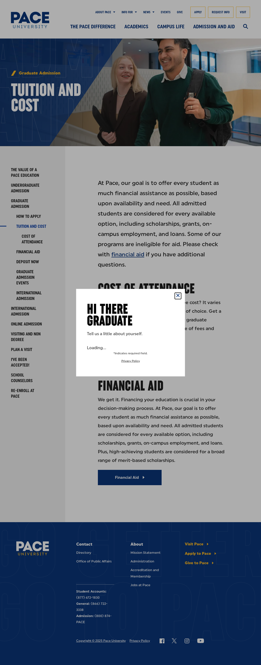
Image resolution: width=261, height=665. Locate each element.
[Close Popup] (178, 296)
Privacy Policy (130, 360)
